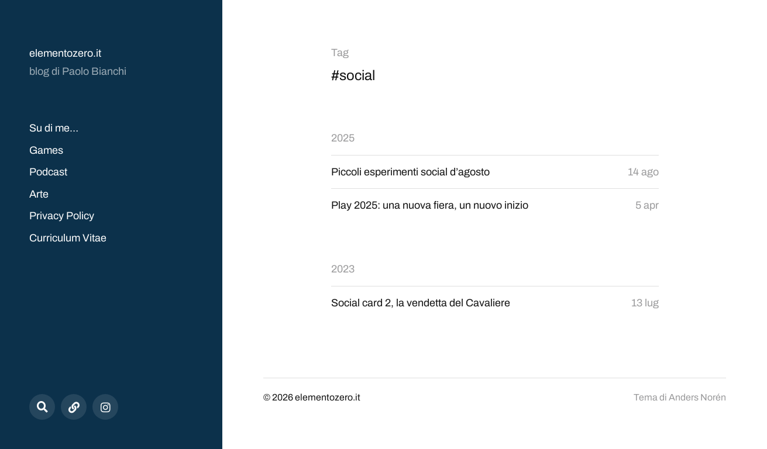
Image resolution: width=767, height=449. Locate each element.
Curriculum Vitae (67, 238)
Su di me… (53, 128)
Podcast (48, 172)
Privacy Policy (61, 216)
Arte (39, 194)
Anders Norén (697, 397)
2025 (343, 138)
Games (46, 150)
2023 (343, 269)
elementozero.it (65, 53)
